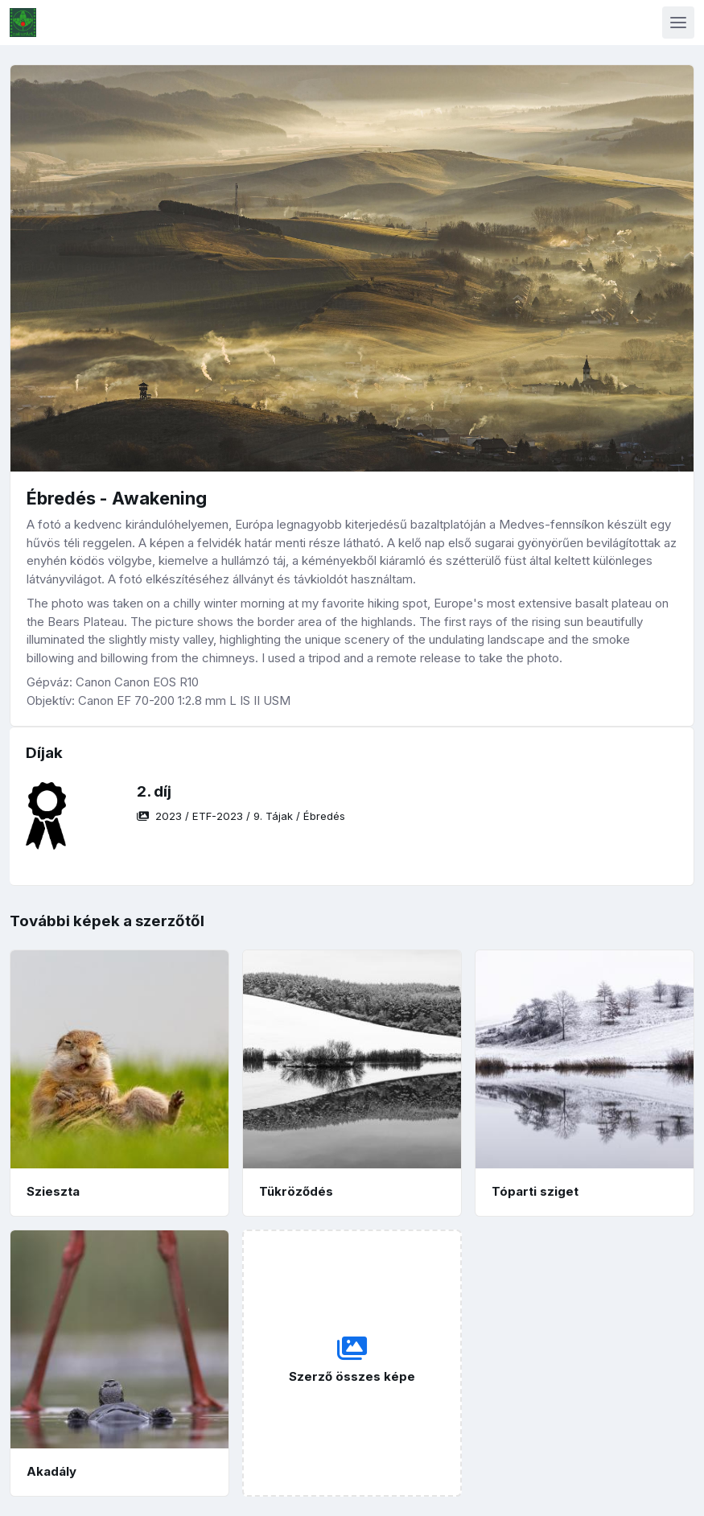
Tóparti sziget (535, 1191)
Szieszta (53, 1191)
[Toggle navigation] (678, 22)
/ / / (241, 815)
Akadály (51, 1471)
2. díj (154, 791)
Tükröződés (296, 1191)
